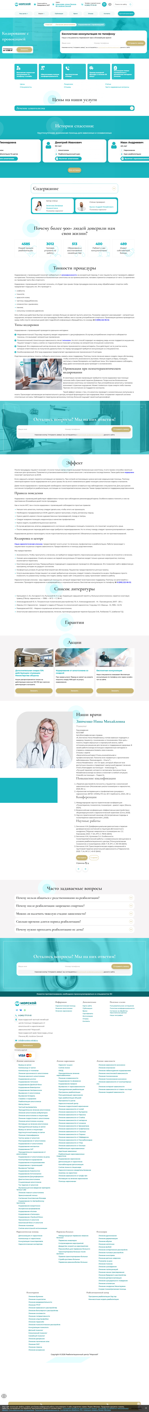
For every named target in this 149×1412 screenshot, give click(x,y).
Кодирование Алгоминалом (29, 1286)
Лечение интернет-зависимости (111, 1199)
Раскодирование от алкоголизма (31, 1253)
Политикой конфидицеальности (47, 1410)
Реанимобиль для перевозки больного (74, 1361)
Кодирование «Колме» (27, 1323)
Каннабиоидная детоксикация (70, 1276)
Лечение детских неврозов (109, 1370)
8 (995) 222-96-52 (102, 374)
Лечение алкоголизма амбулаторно (33, 1225)
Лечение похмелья (26, 1337)
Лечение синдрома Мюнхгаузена (112, 1398)
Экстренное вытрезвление (29, 1321)
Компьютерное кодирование (30, 1272)
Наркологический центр (68, 1215)
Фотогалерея (88, 1128)
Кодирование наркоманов (69, 1271)
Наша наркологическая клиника (28, 598)
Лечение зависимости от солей (71, 1221)
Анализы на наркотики (67, 1285)
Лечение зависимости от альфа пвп (72, 1288)
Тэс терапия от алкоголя (28, 1297)
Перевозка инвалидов (67, 1352)
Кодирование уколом (27, 1191)
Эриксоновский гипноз (27, 1307)
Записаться (28, 1157)
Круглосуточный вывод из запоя (31, 1244)
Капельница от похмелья (28, 1183)
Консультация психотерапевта (30, 1353)
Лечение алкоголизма (63, 1120)
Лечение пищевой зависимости (111, 1204)
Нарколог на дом (65, 1177)
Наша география (116, 1127)
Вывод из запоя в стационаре (30, 1242)
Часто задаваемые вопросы (117, 87)
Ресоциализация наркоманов (70, 1207)
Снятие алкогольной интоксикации (32, 1340)
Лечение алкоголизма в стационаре (33, 1228)
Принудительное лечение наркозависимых (67, 1186)
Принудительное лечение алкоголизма (34, 1222)
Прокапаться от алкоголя (28, 1332)
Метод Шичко (24, 1216)
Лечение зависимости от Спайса (71, 1230)
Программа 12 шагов (66, 1213)
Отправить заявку (135, 43)
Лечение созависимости (68, 1190)
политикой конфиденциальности (109, 47)
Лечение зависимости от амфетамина (73, 1241)
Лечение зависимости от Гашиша (72, 1244)
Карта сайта (87, 1118)
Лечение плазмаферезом (28, 1247)
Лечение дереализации (108, 1351)
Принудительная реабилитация (71, 1201)
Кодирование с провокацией (30, 1277)
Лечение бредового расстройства (112, 1387)
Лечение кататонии (106, 1356)
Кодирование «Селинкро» (29, 1326)
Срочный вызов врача (126, 13)
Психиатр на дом (105, 1373)
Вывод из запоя (24, 1177)
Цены (22, 84)
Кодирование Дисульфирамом (30, 1289)
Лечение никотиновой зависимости (113, 1185)
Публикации (87, 1120)
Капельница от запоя (27, 1180)
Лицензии (68, 84)
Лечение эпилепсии (107, 1395)
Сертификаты (88, 1126)
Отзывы (67, 87)
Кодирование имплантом (28, 1258)
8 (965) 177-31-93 (90, 5)
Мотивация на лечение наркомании (73, 1291)
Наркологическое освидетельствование (74, 1282)
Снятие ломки (64, 1180)
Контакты (86, 1133)
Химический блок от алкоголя (30, 1335)
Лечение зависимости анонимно (112, 1177)
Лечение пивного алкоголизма (31, 1305)
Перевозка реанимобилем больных (72, 1374)
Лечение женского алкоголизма (31, 1188)
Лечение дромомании (108, 1348)
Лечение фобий (105, 1359)
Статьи (108, 84)
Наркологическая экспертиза (30, 1356)
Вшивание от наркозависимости (71, 1199)
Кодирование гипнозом (28, 1194)
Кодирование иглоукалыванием (31, 1275)
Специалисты (26, 87)
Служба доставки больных (69, 1371)
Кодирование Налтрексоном (30, 1202)
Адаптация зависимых (67, 1263)
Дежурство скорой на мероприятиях (73, 1358)
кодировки (129, 526)
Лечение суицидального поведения (113, 1393)
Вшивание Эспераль (26, 1208)
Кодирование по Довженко (69, 1193)
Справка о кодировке (27, 1211)
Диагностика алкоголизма (29, 1291)
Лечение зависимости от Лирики (71, 1246)
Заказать (24, 50)
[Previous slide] (78, 980)
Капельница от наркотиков (29, 1351)
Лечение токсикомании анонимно (113, 1191)
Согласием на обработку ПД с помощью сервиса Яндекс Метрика (85, 1410)
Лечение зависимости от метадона (72, 1232)
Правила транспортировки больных (73, 1369)
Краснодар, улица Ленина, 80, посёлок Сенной (66, 5)
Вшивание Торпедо (26, 1280)
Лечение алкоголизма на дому (30, 1233)
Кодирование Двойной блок (30, 1197)
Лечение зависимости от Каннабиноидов (75, 1252)
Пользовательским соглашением (21, 1410)
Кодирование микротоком (29, 1318)
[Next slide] (85, 980)
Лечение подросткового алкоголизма (33, 1230)
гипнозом (66, 394)
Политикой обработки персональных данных (80, 1408)
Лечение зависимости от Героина (72, 1227)
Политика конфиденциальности (122, 1120)
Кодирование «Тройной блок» (30, 1329)
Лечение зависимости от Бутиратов (72, 1224)
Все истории (74, 170)
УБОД (60, 1183)
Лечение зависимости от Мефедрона (73, 1249)
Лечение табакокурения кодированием (115, 1183)
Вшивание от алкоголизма (29, 1205)
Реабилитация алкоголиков (29, 1213)
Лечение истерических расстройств (113, 1362)
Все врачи (81, 970)
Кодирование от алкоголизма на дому (34, 1269)
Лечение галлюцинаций (108, 1381)
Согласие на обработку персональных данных (119, 1124)
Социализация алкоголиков (29, 1294)
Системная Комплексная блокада (32, 1310)
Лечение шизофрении (108, 1379)
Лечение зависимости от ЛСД (70, 1255)
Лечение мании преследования (111, 1384)
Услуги (40, 13)
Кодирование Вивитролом (29, 1199)
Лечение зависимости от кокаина (72, 1235)
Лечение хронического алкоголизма (33, 1185)
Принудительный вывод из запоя (31, 1239)
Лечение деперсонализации (110, 1390)
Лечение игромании (107, 1180)
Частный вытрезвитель (27, 1219)
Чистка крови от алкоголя (28, 1250)
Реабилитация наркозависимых (71, 1260)
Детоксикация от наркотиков (70, 1274)
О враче (93, 970)
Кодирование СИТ (25, 1261)
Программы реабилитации (69, 1204)
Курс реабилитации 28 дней (69, 1210)
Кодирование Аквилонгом (29, 1283)
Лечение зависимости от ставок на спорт (115, 1201)
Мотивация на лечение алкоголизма (33, 1236)
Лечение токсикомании (108, 1188)
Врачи (85, 1123)
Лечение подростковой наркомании (73, 1218)
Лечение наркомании (63, 1123)
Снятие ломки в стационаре (69, 1279)
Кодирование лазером (67, 1196)
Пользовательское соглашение (122, 1118)
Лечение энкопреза (107, 1367)
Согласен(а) (136, 1408)
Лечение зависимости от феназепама (73, 1238)
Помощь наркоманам (67, 1293)
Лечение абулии (105, 1353)
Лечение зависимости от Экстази (71, 1258)
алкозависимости (69, 329)
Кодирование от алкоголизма (30, 1256)
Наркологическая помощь (65, 1118)
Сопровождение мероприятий (70, 1355)
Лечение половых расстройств (111, 1365)
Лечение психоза (105, 1376)
